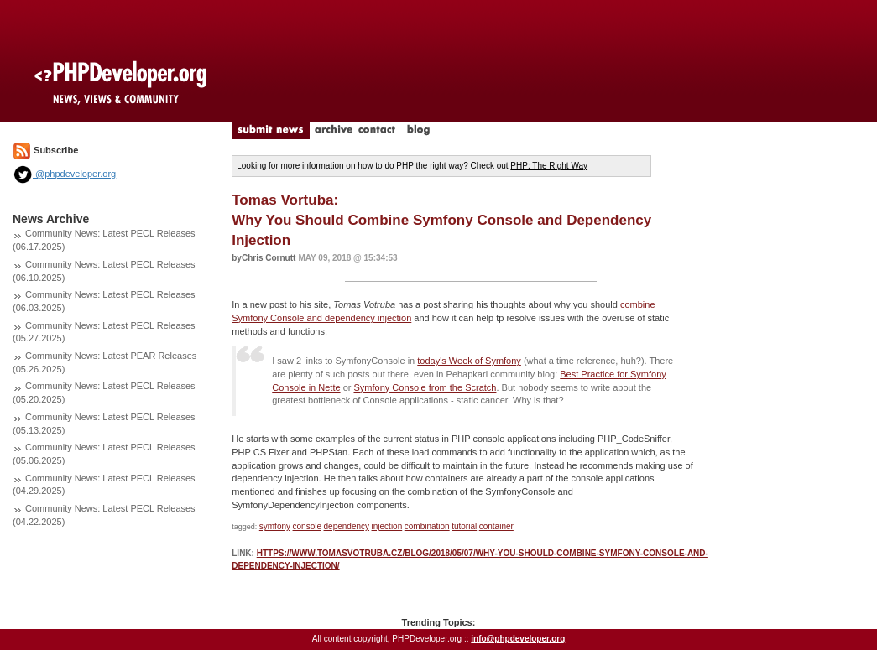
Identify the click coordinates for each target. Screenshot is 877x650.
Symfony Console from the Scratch (424, 387)
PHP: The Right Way (548, 165)
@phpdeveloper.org (64, 174)
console (307, 526)
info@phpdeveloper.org (518, 638)
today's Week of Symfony (469, 361)
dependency (347, 526)
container (496, 526)
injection (387, 526)
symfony (274, 526)
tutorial (464, 526)
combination (427, 526)
